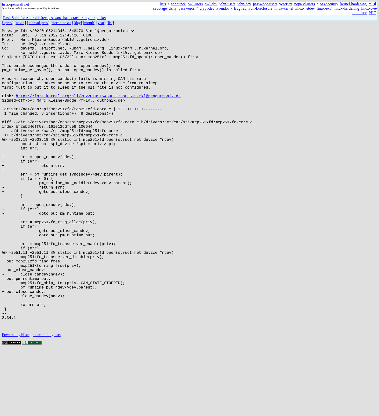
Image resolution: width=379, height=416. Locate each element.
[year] (101, 23)
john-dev (244, 4)
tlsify (173, 8)
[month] (89, 23)
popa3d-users (304, 4)
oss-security (329, 4)
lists (163, 4)
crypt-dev (207, 8)
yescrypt (285, 4)
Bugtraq (240, 8)
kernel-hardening (353, 4)
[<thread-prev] (38, 23)
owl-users (195, 4)
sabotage (160, 8)
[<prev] (8, 23)
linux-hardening (347, 8)
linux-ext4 (325, 8)
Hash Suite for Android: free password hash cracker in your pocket (54, 18)
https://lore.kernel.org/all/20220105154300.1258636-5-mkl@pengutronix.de (98, 111)
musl (372, 4)
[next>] (20, 23)
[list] (110, 23)
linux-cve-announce (364, 10)
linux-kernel (283, 8)
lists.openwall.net (15, 4)
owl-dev (211, 4)
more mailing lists (47, 401)
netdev (310, 8)
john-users (227, 4)
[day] (78, 23)
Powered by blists (15, 401)
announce (178, 4)
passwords (187, 8)
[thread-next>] (62, 23)
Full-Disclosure (260, 8)
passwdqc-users (265, 4)
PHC (372, 13)
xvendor (222, 8)
